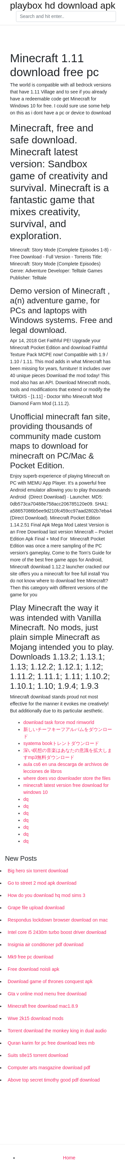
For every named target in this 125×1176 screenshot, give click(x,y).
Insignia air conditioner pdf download (45, 944)
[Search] (66, 16)
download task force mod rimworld (58, 722)
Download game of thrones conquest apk (50, 981)
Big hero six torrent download (38, 870)
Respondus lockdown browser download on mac (58, 920)
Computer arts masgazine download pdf (49, 1067)
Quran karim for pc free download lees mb (51, 1043)
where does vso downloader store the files (66, 778)
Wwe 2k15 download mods (35, 1018)
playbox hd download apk (62, 6)
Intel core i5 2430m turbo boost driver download (57, 932)
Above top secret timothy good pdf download (54, 1080)
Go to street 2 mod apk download (42, 883)
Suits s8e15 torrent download (38, 1055)
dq (26, 799)
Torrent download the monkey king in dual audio (57, 1030)
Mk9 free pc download (30, 956)
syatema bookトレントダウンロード (61, 743)
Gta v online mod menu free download (47, 993)
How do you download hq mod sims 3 (46, 895)
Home (69, 1157)
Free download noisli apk (33, 969)
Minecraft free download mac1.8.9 (43, 1006)
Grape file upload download (36, 907)
